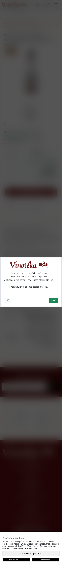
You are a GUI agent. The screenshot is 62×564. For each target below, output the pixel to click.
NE (7, 300)
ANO (53, 300)
